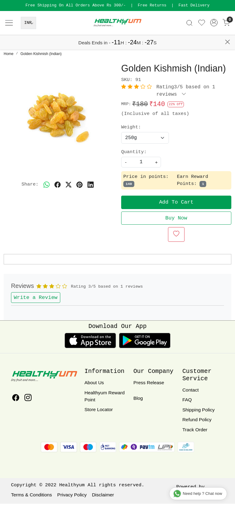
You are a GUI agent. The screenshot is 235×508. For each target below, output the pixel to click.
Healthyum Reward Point (104, 400)
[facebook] (57, 189)
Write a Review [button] (36, 302)
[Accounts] (214, 39)
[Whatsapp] (46, 189)
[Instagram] (28, 403)
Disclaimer (103, 499)
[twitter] (68, 189)
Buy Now (176, 222)
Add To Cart (176, 206)
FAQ (187, 404)
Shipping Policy (198, 414)
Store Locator (98, 413)
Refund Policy (196, 423)
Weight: (131, 131)
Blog (138, 402)
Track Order (194, 433)
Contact (190, 394)
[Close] (227, 7)
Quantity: (134, 156)
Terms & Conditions (31, 499)
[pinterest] (79, 189)
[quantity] (141, 166)
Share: (30, 188)
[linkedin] (90, 189)
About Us (94, 386)
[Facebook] (16, 403)
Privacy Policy (72, 499)
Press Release (148, 386)
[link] (189, 39)
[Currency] (28, 39)
